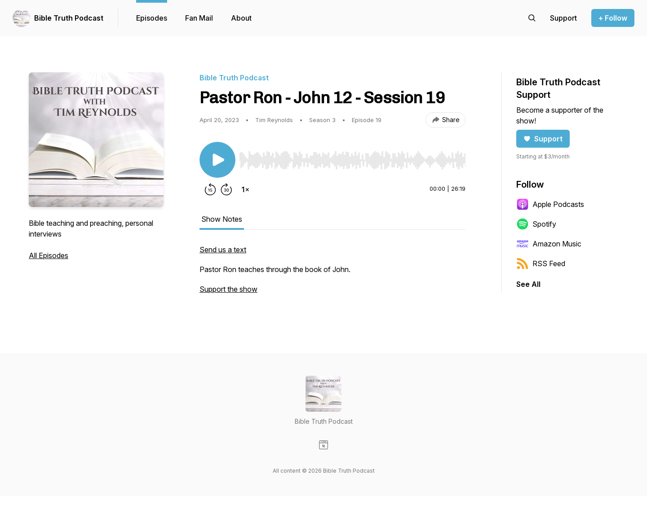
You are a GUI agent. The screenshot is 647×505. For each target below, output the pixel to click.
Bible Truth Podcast (68, 17)
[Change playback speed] (245, 189)
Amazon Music (548, 243)
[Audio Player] (352, 157)
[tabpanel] (332, 273)
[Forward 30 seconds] (226, 189)
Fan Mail (199, 17)
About (241, 17)
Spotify (536, 224)
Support (543, 138)
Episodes (151, 17)
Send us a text (222, 249)
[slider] (352, 160)
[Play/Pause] (217, 160)
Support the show (228, 289)
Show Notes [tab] (221, 219)
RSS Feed (540, 263)
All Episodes (48, 255)
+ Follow (612, 17)
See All (528, 284)
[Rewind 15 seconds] (210, 189)
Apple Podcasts (550, 204)
